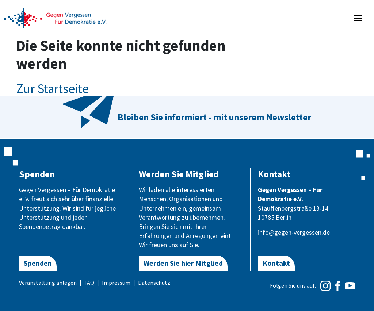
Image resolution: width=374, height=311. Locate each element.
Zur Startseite (52, 89)
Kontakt (276, 263)
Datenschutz (154, 282)
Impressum (116, 282)
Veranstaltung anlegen (48, 282)
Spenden (38, 263)
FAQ (89, 282)
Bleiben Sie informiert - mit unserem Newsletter (214, 117)
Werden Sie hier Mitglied (183, 263)
